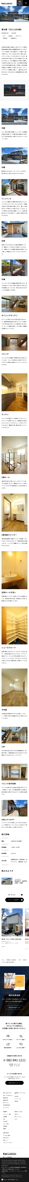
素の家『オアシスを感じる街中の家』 (12, 939)
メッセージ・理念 (7, 1114)
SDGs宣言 (5, 1121)
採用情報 (5, 1126)
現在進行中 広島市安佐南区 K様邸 (21, 882)
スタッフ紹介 (6, 1123)
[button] (3, 946)
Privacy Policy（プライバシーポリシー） (11, 1176)
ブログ (16, 1119)
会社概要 (5, 1116)
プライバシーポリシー (8, 1142)
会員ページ (5, 1140)
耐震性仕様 (5, 1100)
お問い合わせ (6, 1137)
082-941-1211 (14, 1060)
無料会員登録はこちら (14, 1007)
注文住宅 (16, 1096)
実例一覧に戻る (15, 895)
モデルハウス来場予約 (15, 900)
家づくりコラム (18, 1116)
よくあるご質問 (6, 1135)
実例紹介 (16, 1101)
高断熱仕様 (5, 1097)
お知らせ (16, 1114)
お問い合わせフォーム (14, 1083)
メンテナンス (6, 1107)
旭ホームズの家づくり (8, 1095)
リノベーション (18, 1098)
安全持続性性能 (6, 1105)
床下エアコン (6, 1102)
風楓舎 (4, 1128)
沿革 (4, 1119)
